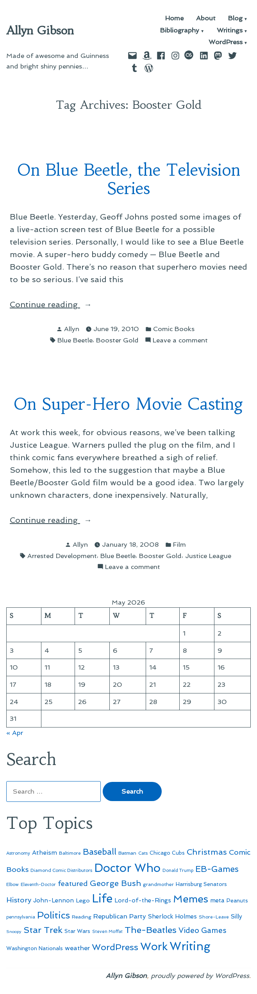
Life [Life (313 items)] (102, 898)
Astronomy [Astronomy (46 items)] (18, 853)
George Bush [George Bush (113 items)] (115, 883)
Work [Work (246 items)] (154, 946)
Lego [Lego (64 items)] (83, 900)
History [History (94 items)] (18, 900)
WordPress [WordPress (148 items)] (115, 947)
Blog (235, 19)
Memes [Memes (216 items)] (190, 899)
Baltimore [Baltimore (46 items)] (70, 853)
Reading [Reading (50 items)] (81, 917)
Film (179, 544)
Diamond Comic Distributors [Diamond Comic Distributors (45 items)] (61, 870)
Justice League (208, 556)
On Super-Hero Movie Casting (128, 404)
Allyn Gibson (40, 30)
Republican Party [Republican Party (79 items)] (119, 916)
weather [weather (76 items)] (77, 948)
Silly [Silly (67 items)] (236, 916)
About (206, 19)
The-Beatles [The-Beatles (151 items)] (151, 930)
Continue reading (64, 304)
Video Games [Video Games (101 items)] (202, 930)
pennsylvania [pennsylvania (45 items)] (20, 917)
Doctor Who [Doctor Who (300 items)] (127, 868)
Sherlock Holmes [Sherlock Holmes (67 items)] (172, 916)
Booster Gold (117, 340)
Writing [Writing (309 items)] (190, 946)
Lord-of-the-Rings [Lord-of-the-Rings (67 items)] (142, 900)
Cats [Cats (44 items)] (143, 853)
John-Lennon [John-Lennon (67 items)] (53, 900)
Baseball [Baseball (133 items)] (99, 852)
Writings (230, 31)
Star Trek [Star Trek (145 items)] (42, 930)
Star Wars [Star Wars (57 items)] (77, 931)
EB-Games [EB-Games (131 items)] (217, 869)
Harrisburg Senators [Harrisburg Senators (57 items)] (201, 884)
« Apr (14, 732)
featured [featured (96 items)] (73, 883)
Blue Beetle (75, 340)
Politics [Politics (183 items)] (53, 915)
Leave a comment (180, 340)
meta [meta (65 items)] (217, 900)
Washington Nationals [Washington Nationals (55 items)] (34, 948)
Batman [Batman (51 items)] (127, 853)
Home (174, 19)
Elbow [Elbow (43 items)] (12, 884)
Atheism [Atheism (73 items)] (44, 852)
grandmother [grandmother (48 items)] (158, 884)
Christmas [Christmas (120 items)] (207, 852)
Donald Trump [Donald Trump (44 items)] (177, 870)
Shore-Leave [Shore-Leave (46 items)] (214, 917)
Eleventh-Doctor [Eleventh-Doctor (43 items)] (38, 884)
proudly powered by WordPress (200, 976)
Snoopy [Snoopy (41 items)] (13, 931)
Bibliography (179, 31)
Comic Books (174, 329)
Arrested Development (62, 556)
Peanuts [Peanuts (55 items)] (237, 900)
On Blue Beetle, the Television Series (128, 179)
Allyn (71, 329)
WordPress (226, 42)
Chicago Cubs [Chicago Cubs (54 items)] (167, 853)
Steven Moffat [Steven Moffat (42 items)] (107, 931)
